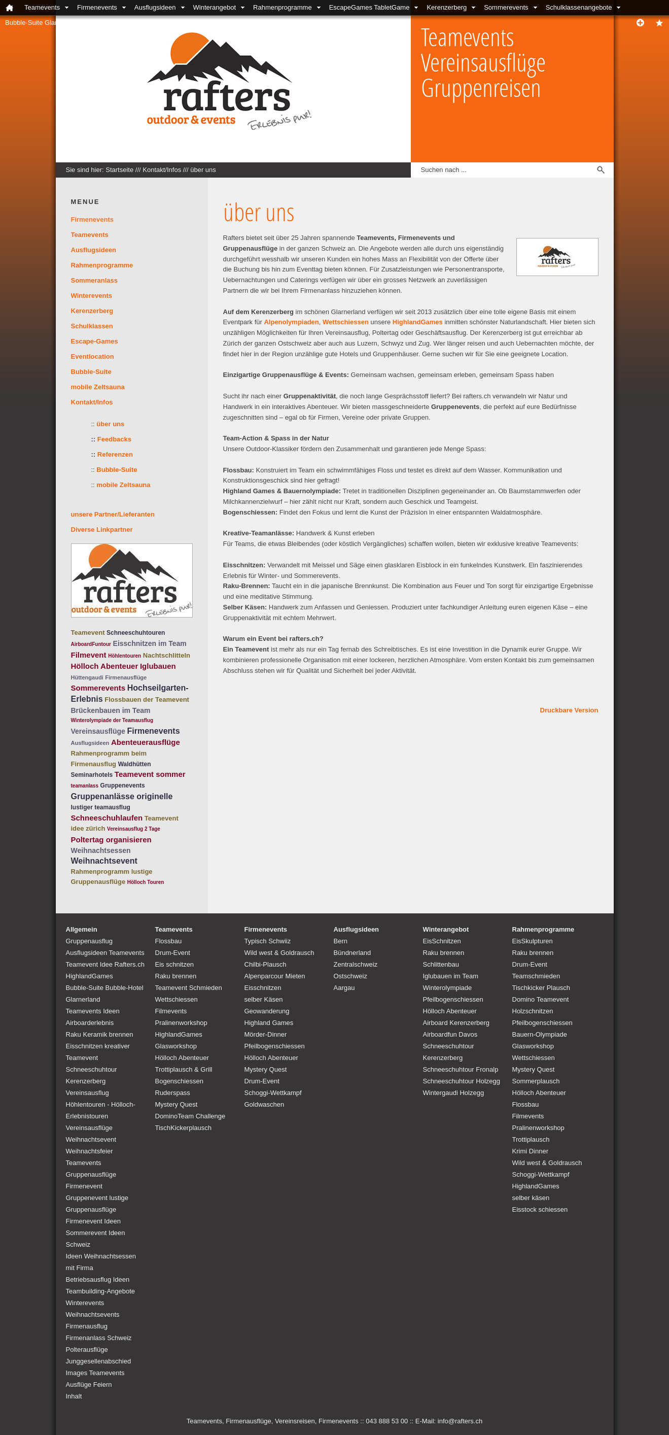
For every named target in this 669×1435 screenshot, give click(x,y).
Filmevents (171, 1011)
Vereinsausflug (87, 1093)
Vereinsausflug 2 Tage (133, 829)
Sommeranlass (94, 280)
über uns (203, 170)
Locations (159, 22)
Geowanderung (267, 1011)
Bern (340, 941)
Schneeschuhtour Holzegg (462, 1081)
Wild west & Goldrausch (279, 952)
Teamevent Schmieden (188, 988)
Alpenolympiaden (291, 322)
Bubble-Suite (91, 371)
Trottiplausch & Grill (184, 1069)
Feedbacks (114, 439)
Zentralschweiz (356, 964)
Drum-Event (172, 952)
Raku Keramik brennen (99, 1034)
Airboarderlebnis (90, 1023)
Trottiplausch (531, 1139)
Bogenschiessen (179, 1081)
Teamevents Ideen (93, 1011)
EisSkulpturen (532, 941)
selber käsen (531, 1198)
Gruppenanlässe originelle (122, 796)
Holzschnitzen (532, 1011)
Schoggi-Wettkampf (273, 1093)
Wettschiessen (346, 322)
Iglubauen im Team (451, 976)
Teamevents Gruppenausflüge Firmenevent (91, 1174)
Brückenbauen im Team (111, 710)
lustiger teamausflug (100, 807)
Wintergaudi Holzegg (453, 1093)
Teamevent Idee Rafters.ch (105, 964)
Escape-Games (94, 341)
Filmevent (89, 655)
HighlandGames (418, 322)
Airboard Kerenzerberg (456, 1023)
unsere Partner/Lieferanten (113, 514)
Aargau (344, 988)
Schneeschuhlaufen (107, 817)
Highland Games (269, 1023)
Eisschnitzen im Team (150, 643)
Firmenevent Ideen (93, 1221)
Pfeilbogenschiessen (274, 1046)
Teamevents (42, 7)
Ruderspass (172, 1093)
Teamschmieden (536, 976)
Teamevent (88, 632)
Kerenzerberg (447, 7)
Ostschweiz (350, 976)
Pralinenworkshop (181, 1023)
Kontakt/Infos (108, 22)
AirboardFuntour (91, 644)
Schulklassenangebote (579, 7)
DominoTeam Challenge (190, 1116)
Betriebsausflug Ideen (98, 1279)
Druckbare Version (569, 710)
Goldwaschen (264, 1104)
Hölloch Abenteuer (104, 666)
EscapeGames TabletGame (369, 7)
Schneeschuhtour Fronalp (461, 1069)
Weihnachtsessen (101, 850)
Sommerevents (506, 7)
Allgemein (81, 929)
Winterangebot (214, 7)
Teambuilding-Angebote (100, 1291)
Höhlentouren (124, 656)
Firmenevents (97, 7)
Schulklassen (92, 326)
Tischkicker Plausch (541, 988)
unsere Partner (205, 22)
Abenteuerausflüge (145, 742)
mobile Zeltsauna (98, 387)
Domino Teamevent (540, 999)
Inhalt (74, 1396)
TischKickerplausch (183, 1128)
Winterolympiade (447, 988)
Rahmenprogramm (100, 871)
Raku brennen (176, 976)
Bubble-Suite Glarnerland (42, 22)
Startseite (119, 170)
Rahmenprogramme (282, 7)
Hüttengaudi (87, 677)
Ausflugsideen (155, 7)
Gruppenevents (122, 785)
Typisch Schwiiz (267, 941)
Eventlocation (92, 356)
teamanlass (84, 786)
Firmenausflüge (126, 677)
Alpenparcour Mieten (274, 976)
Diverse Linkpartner (102, 529)
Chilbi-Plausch (265, 964)
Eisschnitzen (262, 988)
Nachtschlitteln (166, 655)
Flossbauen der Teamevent (146, 699)
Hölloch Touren (145, 882)
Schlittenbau (441, 964)
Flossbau (168, 941)
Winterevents (92, 295)
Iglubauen (158, 666)
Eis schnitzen (174, 964)
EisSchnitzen (442, 941)
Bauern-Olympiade (539, 1034)
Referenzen (112, 454)
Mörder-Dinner (265, 1034)
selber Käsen (263, 999)
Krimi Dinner (530, 1151)
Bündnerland (352, 952)
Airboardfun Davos (450, 1034)
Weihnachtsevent (104, 861)
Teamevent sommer (150, 774)
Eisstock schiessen (540, 1209)
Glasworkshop (176, 1046)
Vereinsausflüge (98, 731)
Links (245, 22)
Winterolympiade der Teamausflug (112, 720)
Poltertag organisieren (111, 839)
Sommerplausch (536, 1081)
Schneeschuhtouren (136, 632)
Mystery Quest (176, 1104)
